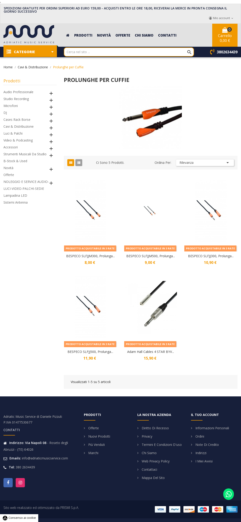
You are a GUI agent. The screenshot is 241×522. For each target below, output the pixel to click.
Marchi (92, 453)
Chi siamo (149, 453)
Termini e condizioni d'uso (161, 444)
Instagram (20, 482)
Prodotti (11, 81)
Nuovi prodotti (98, 436)
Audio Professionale (18, 92)
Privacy (146, 436)
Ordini (199, 436)
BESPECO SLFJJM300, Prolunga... (90, 256)
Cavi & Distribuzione (18, 126)
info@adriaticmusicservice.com (45, 458)
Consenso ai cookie (19, 518)
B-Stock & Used (15, 161)
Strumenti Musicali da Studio (25, 154)
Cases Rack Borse (16, 119)
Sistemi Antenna (15, 202)
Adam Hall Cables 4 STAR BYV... (150, 351)
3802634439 (227, 52)
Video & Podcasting (18, 140)
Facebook (8, 482)
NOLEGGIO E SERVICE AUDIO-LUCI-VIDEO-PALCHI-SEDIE (26, 185)
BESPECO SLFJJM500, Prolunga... (150, 256)
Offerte (8, 175)
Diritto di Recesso (155, 428)
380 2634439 (25, 467)
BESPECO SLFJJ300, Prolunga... (211, 256)
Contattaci (149, 469)
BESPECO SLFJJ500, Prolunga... (90, 351)
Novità (8, 168)
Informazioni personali (211, 428)
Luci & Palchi (13, 133)
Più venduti (96, 444)
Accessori (10, 147)
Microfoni (10, 106)
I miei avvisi (203, 461)
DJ (5, 112)
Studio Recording (16, 99)
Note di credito (206, 444)
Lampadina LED (15, 195)
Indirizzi (200, 453)
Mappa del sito (153, 478)
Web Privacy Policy (155, 461)
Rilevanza (204, 162)
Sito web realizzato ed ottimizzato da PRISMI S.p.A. (41, 507)
